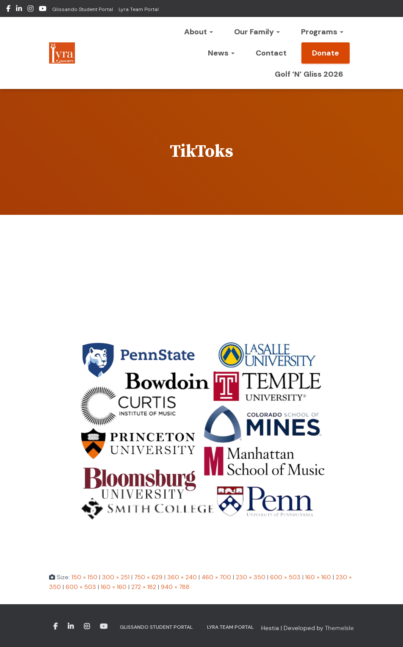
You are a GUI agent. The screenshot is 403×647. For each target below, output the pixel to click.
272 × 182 (143, 587)
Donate (325, 53)
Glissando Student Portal (82, 9)
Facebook (8, 9)
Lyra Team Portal (139, 9)
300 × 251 (116, 577)
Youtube (43, 9)
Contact (271, 53)
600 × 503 (285, 577)
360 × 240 (182, 577)
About (198, 32)
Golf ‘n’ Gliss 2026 (309, 74)
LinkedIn (19, 9)
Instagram (30, 9)
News (221, 53)
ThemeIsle (339, 628)
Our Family (257, 32)
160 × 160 (318, 577)
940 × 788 (175, 587)
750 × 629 (148, 577)
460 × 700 (216, 577)
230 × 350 (250, 577)
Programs (322, 32)
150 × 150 (84, 577)
